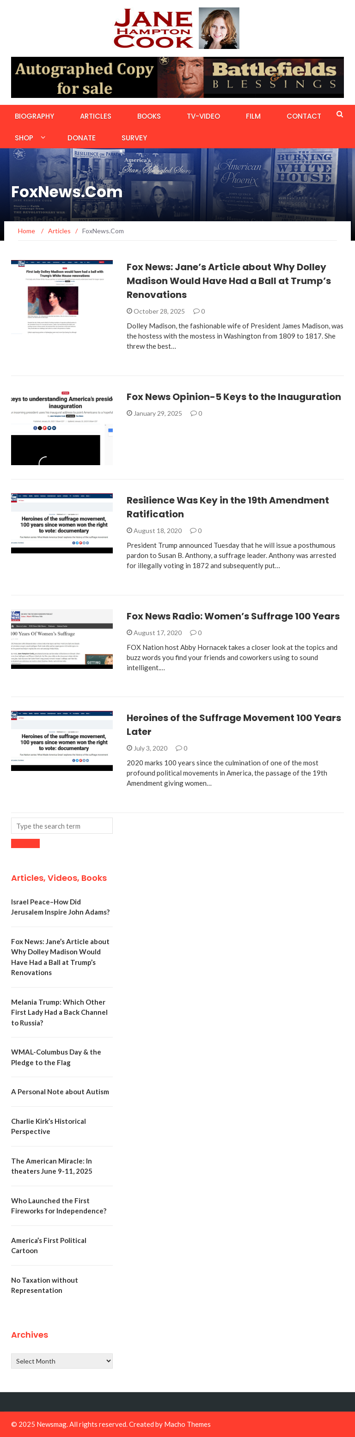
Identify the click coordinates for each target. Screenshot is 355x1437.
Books (149, 116)
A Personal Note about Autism (60, 1091)
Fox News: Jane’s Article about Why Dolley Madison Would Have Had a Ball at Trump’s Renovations (229, 281)
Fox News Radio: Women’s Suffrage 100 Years (233, 616)
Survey (134, 138)
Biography (34, 116)
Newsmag (52, 1424)
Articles (95, 116)
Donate (81, 138)
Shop (24, 138)
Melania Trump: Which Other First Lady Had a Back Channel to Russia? (59, 1012)
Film (253, 116)
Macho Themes (187, 1424)
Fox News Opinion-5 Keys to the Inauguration (234, 396)
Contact (304, 116)
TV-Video (203, 116)
